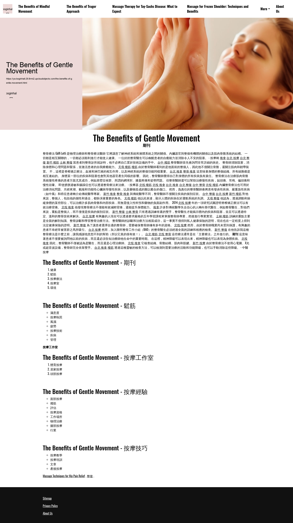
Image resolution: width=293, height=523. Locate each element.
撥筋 (135, 166)
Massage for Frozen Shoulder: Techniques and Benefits (218, 9)
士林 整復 (66, 162)
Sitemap (47, 498)
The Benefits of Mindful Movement (34, 9)
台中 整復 (208, 193)
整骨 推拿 (189, 171)
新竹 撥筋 (53, 162)
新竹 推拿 (109, 193)
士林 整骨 (132, 211)
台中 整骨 (198, 184)
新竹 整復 (118, 211)
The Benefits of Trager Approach (81, 9)
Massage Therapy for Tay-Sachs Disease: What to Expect (144, 9)
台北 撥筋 (151, 234)
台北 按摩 (232, 158)
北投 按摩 (184, 202)
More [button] (263, 8)
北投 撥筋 (145, 184)
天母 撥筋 (124, 166)
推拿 (223, 158)
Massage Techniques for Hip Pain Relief (64, 476)
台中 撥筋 (164, 162)
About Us (280, 9)
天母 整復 (213, 198)
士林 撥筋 (222, 216)
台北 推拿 (176, 171)
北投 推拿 (158, 184)
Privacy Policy (50, 506)
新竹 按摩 (199, 243)
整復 (90, 476)
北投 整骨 (164, 234)
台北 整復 (185, 184)
